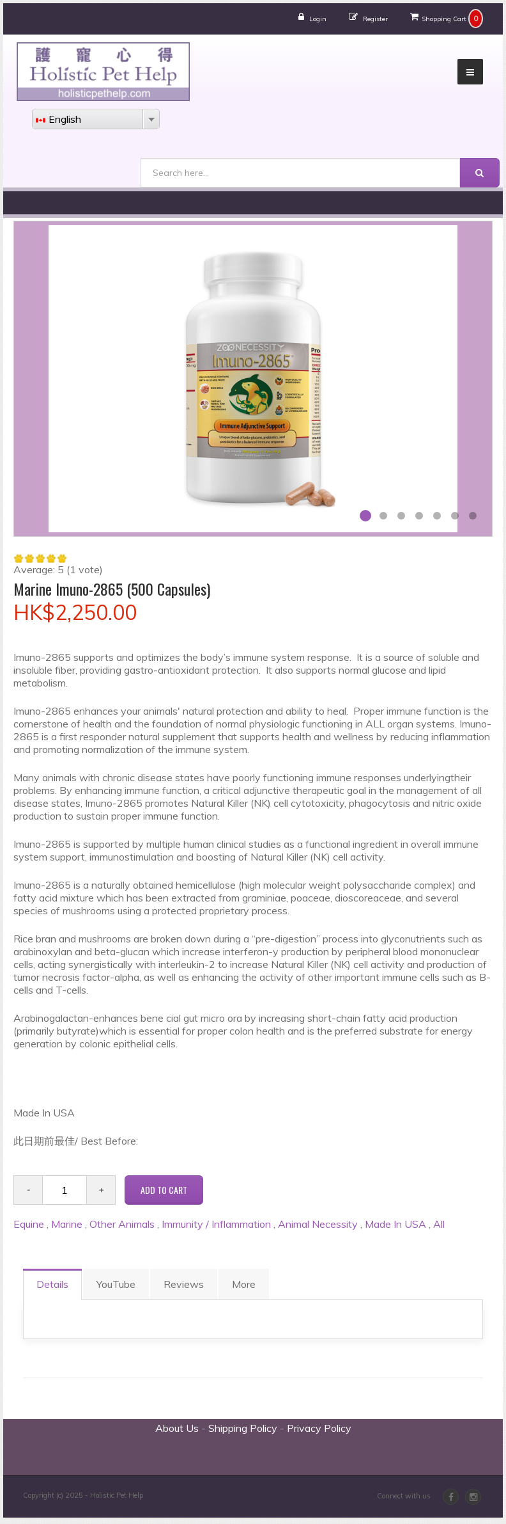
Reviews (184, 1284)
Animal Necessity (318, 1224)
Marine (66, 1224)
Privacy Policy (319, 1428)
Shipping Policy (242, 1428)
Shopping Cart (444, 19)
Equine (28, 1224)
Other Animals (122, 1224)
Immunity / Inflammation (216, 1224)
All (439, 1224)
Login (317, 19)
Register (375, 19)
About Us (177, 1428)
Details (52, 1284)
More (244, 1284)
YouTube (115, 1284)
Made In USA (395, 1224)
